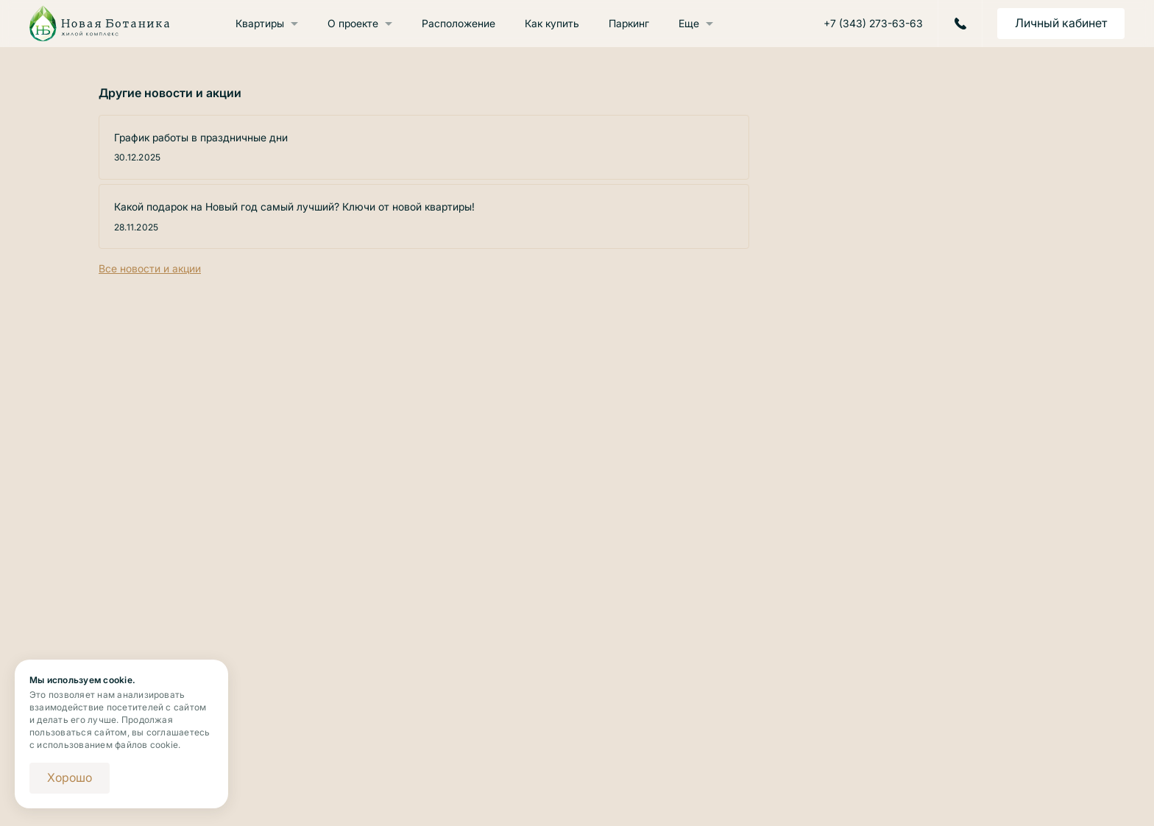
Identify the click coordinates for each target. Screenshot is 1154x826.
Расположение (458, 23)
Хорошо (69, 777)
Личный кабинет (1061, 22)
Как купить (552, 23)
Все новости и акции (150, 268)
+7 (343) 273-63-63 (873, 23)
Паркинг (629, 23)
